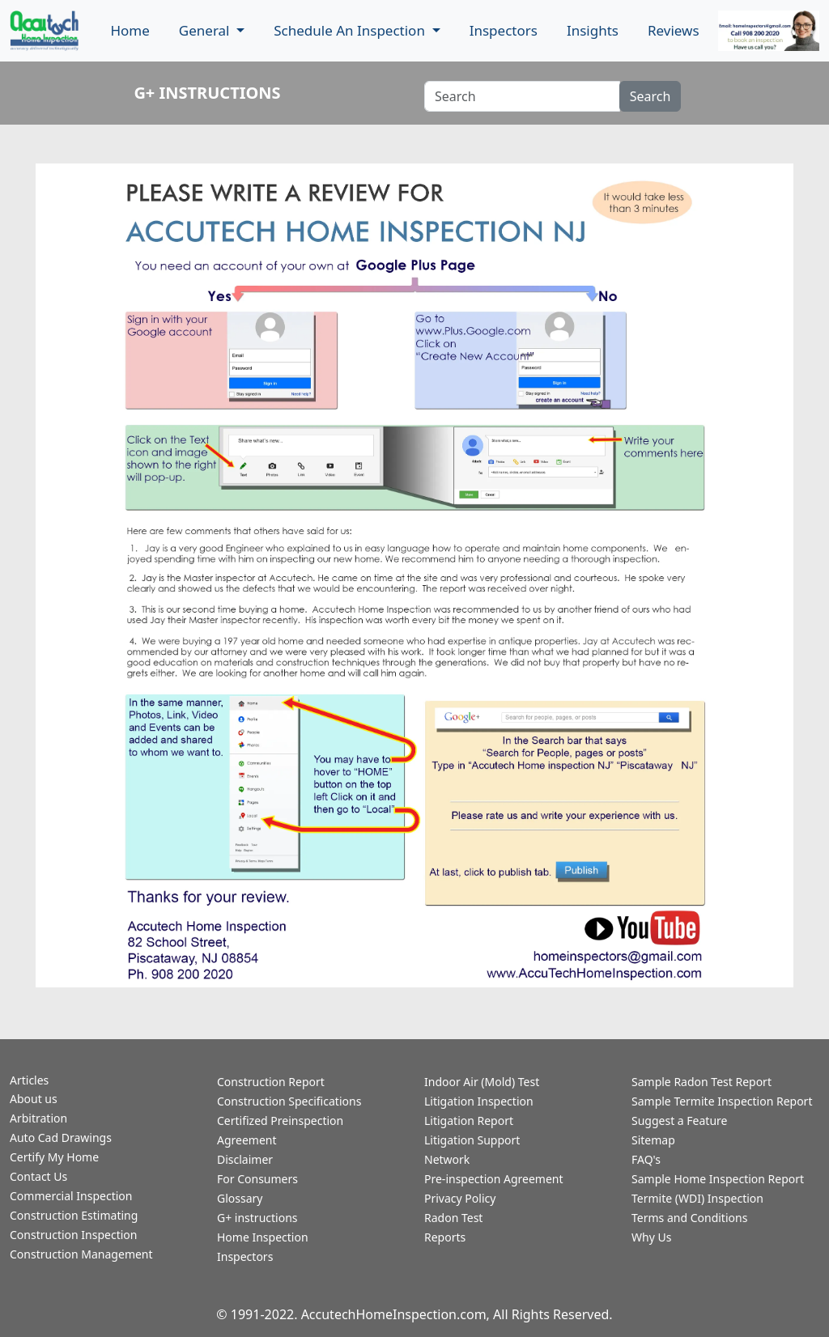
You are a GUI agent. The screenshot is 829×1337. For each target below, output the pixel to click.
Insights (593, 30)
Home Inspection (262, 1237)
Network (447, 1159)
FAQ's (646, 1159)
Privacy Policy (459, 1198)
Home (129, 30)
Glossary (239, 1198)
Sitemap (653, 1140)
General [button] (206, 30)
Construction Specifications (289, 1101)
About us (33, 1098)
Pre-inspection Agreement (493, 1178)
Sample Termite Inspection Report (721, 1101)
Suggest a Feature (679, 1120)
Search (650, 96)
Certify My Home (54, 1157)
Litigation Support (472, 1140)
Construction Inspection (73, 1234)
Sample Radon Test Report (701, 1081)
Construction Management (81, 1254)
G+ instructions (257, 1217)
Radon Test (453, 1217)
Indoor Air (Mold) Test (481, 1081)
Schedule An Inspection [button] (351, 30)
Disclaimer (245, 1159)
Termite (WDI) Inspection (697, 1198)
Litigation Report (468, 1120)
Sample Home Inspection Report (717, 1178)
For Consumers (257, 1178)
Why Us (651, 1237)
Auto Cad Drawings (61, 1137)
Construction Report (271, 1081)
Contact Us (38, 1176)
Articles (29, 1080)
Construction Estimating (74, 1215)
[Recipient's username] (522, 96)
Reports (445, 1237)
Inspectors (504, 30)
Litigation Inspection (479, 1101)
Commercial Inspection (71, 1195)
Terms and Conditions (689, 1217)
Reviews (673, 30)
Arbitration (38, 1118)
